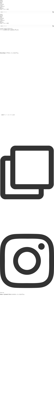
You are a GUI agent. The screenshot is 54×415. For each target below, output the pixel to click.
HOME (1, 0)
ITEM (1, 3)
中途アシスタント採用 (4, 9)
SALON (1, 1)
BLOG (1, 7)
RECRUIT (2, 8)
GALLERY (2, 4)
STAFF (1, 5)
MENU (1, 2)
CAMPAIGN (2, 6)
